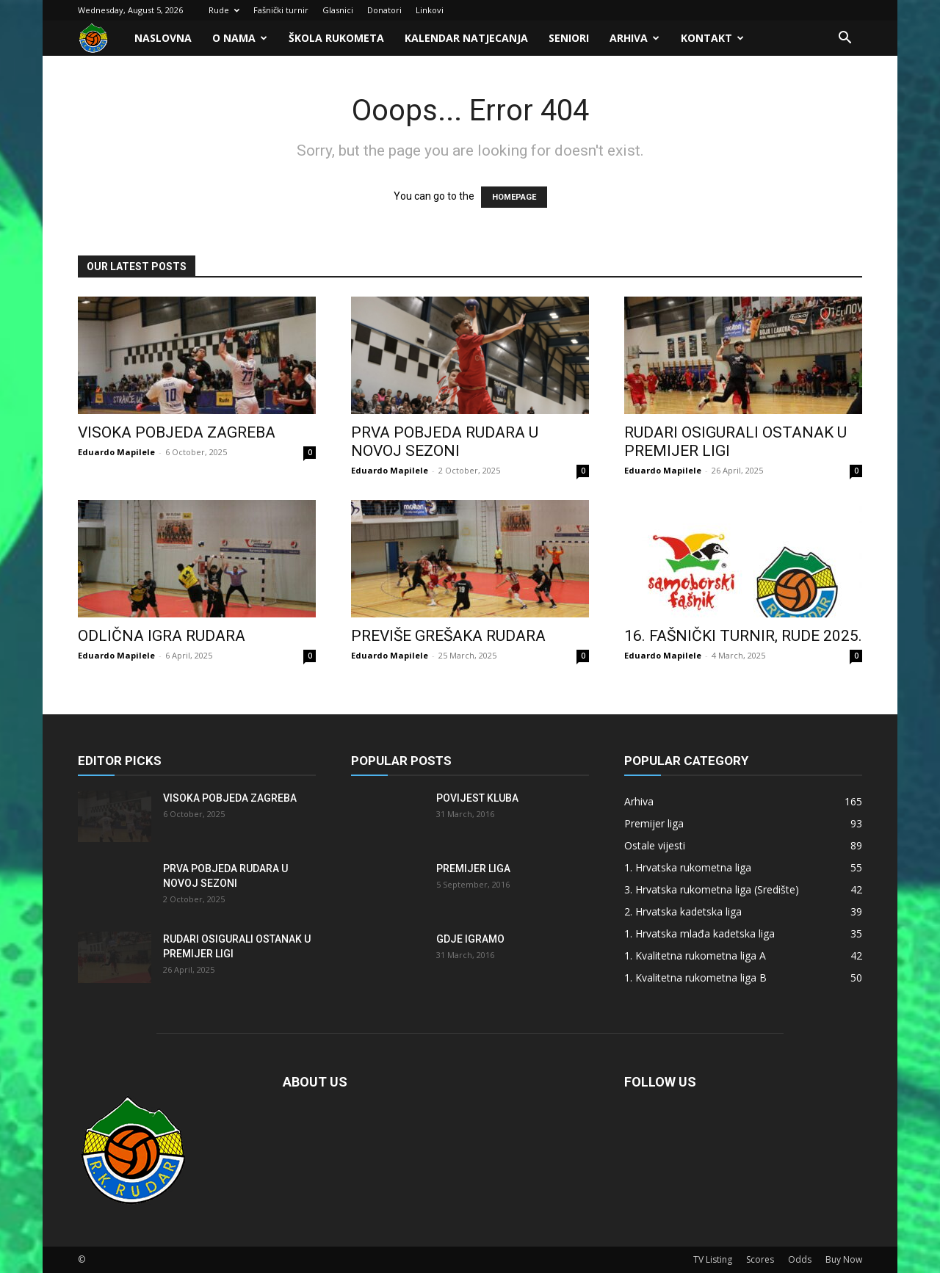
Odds (799, 1259)
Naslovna (163, 38)
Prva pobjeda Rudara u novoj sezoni (444, 442)
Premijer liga (473, 868)
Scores (760, 1259)
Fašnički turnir (280, 9)
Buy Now (843, 1259)
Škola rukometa (336, 38)
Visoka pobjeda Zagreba (176, 432)
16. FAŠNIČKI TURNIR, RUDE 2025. (743, 636)
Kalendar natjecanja (466, 38)
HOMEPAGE (514, 197)
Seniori (569, 38)
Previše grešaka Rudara (448, 636)
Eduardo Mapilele (116, 451)
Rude (224, 9)
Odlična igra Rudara (161, 636)
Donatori (384, 9)
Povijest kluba (477, 798)
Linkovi (430, 9)
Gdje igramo (470, 939)
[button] (844, 39)
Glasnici (337, 9)
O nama (239, 38)
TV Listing (712, 1259)
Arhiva (634, 38)
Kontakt (712, 38)
